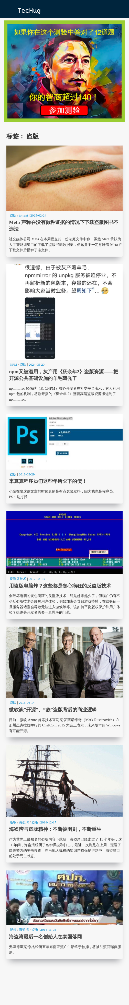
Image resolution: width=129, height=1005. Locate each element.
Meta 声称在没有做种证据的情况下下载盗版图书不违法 (64, 201)
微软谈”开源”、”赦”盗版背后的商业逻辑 (64, 682)
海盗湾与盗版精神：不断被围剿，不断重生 (64, 804)
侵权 (13, 929)
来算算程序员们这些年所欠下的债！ (64, 459)
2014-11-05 (48, 929)
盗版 (13, 215)
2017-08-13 (37, 579)
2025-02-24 (38, 215)
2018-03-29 (27, 474)
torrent (23, 215)
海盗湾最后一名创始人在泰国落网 (64, 914)
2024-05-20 (37, 364)
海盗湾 (24, 822)
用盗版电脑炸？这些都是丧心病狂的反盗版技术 (64, 565)
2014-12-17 (48, 822)
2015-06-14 (27, 702)
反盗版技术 (18, 579)
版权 (13, 822)
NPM (13, 364)
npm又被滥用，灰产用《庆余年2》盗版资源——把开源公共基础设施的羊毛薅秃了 (64, 335)
